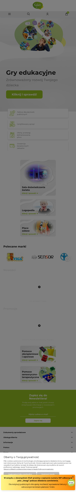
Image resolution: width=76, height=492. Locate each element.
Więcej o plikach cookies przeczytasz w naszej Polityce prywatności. (29, 469)
